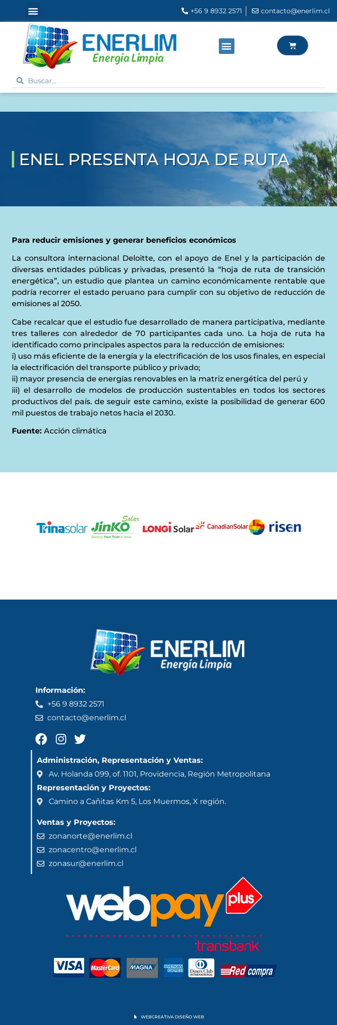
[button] (33, 10)
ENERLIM (34, 102)
